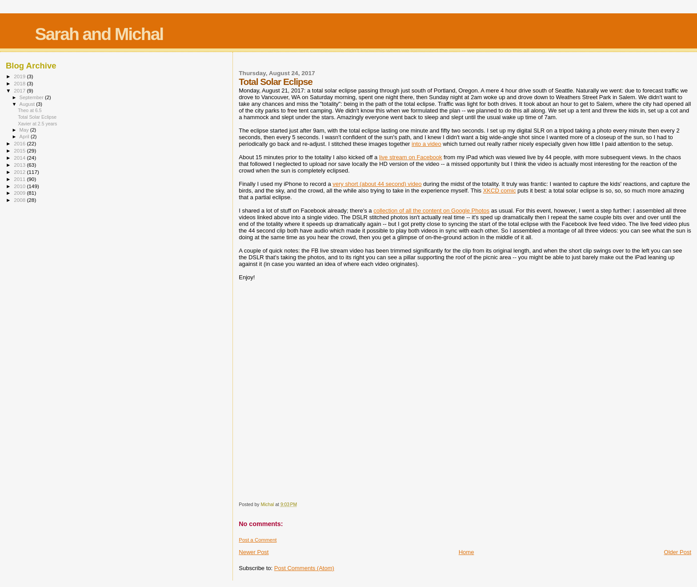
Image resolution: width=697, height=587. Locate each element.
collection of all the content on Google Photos (431, 210)
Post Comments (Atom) (304, 568)
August (28, 104)
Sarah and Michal (99, 34)
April (25, 136)
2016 (20, 143)
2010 (20, 186)
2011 (20, 179)
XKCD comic (499, 190)
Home (466, 552)
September (32, 97)
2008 (20, 200)
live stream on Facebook (410, 157)
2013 (20, 165)
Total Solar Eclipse (37, 117)
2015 (20, 150)
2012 (20, 172)
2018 (20, 83)
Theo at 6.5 (30, 110)
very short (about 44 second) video (376, 184)
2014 (20, 158)
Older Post (677, 552)
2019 (20, 76)
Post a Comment (257, 540)
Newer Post (253, 552)
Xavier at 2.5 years (37, 123)
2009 (20, 193)
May (25, 130)
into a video (426, 144)
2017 (20, 90)
